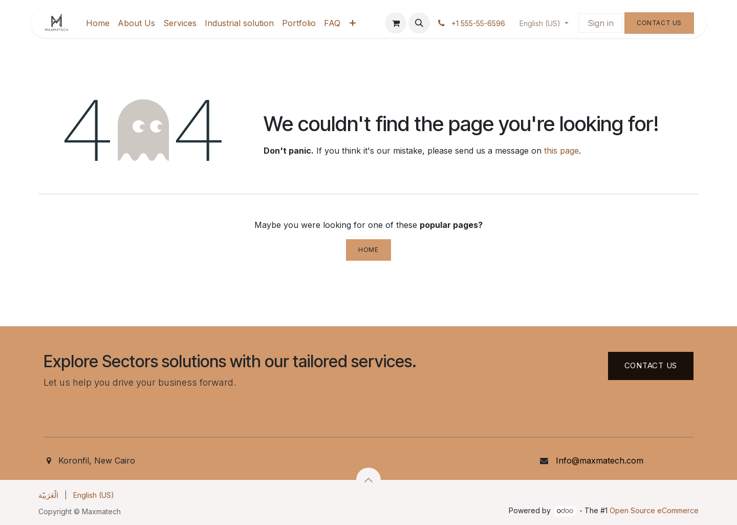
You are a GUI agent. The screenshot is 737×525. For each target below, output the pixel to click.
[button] (419, 23)
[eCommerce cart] (395, 23)
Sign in (601, 23)
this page (561, 150)
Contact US (651, 365)
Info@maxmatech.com (599, 460)
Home (368, 250)
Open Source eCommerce (654, 510)
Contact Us (659, 23)
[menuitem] (98, 23)
